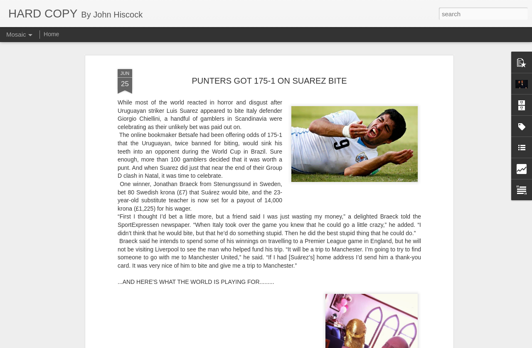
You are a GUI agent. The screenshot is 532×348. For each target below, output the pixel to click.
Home (51, 34)
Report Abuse (316, 343)
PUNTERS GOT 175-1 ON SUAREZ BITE (269, 70)
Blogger (292, 343)
